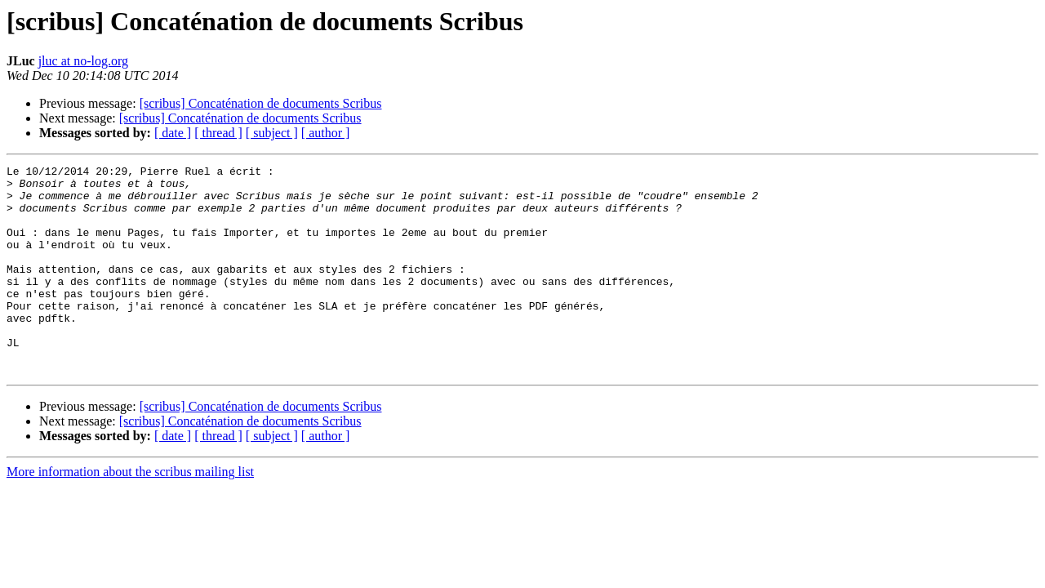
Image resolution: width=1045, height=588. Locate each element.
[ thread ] (218, 133)
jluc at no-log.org (83, 61)
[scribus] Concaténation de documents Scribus (261, 103)
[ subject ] (272, 133)
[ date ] (172, 133)
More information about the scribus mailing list (130, 513)
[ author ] (325, 133)
